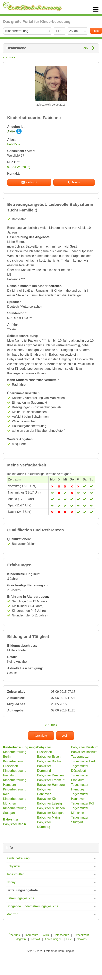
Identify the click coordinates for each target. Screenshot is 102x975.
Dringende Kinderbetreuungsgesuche (32, 906)
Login (65, 735)
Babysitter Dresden (50, 775)
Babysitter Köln (47, 798)
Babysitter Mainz (48, 817)
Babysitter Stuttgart (50, 812)
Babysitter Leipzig (49, 803)
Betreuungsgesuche (20, 898)
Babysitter (13, 866)
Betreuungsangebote (22, 890)
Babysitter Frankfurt (50, 780)
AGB (46, 935)
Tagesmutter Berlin (84, 761)
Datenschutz (61, 935)
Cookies (82, 939)
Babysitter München (51, 808)
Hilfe (69, 939)
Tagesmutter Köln (83, 803)
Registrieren (41, 735)
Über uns (14, 935)
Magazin (12, 914)
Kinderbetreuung (18, 858)
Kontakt (35, 939)
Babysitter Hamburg (51, 784)
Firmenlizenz (81, 935)
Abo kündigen (53, 939)
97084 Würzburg (18, 167)
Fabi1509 (13, 144)
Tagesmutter (15, 874)
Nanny (10, 882)
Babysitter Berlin (14, 824)
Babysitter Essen (49, 756)
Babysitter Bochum (50, 761)
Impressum (31, 935)
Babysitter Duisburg (84, 747)
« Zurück (9, 57)
